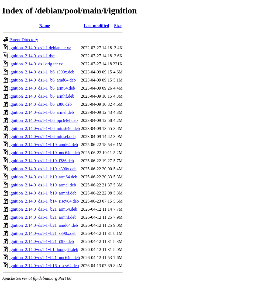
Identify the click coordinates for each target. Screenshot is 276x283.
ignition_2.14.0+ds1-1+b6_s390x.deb (41, 72)
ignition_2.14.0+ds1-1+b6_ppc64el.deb (43, 120)
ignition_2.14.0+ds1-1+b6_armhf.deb (41, 96)
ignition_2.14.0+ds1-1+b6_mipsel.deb (42, 136)
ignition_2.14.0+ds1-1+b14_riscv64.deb (44, 201)
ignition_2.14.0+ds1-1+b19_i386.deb (41, 160)
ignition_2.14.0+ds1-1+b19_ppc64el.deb (44, 152)
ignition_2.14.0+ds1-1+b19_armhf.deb (43, 193)
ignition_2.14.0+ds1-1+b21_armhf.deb (43, 217)
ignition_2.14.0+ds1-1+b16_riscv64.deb (44, 265)
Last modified (96, 25)
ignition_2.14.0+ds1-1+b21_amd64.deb (43, 225)
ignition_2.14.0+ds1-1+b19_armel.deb (42, 185)
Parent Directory (23, 39)
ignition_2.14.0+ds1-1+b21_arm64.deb (43, 209)
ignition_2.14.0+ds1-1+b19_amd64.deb (43, 144)
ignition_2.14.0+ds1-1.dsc (32, 56)
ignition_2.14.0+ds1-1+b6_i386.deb (40, 104)
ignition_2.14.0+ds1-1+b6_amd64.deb (42, 80)
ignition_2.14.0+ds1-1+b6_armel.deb (41, 112)
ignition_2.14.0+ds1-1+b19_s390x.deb (43, 169)
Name (44, 25)
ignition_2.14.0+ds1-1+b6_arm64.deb (42, 88)
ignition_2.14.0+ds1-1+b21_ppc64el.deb (44, 257)
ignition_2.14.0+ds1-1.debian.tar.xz (40, 47)
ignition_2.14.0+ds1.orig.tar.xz (36, 64)
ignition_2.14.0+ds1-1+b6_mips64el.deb (44, 128)
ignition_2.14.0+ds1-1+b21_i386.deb (41, 241)
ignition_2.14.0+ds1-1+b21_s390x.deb (43, 233)
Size (118, 25)
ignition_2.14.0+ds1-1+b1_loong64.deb (43, 249)
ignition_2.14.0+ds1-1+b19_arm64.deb (43, 177)
